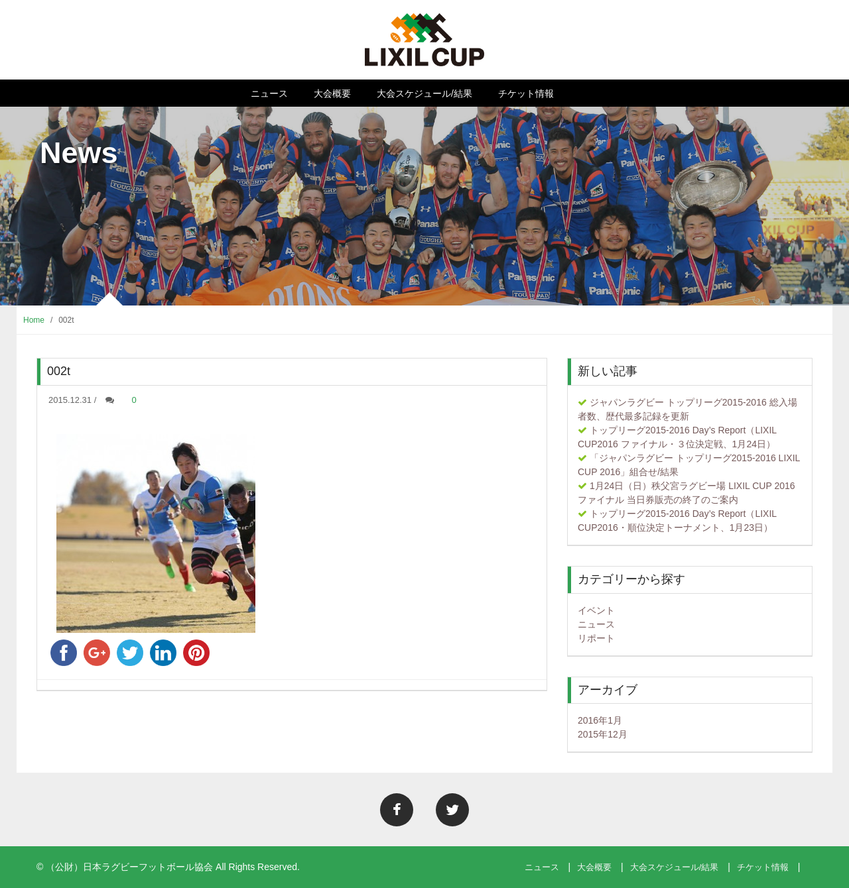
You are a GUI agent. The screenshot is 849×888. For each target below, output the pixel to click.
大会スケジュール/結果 (424, 93)
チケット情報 (526, 93)
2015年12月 (602, 734)
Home (33, 320)
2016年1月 (600, 720)
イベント (596, 610)
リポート (596, 638)
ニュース (269, 93)
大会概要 (332, 93)
